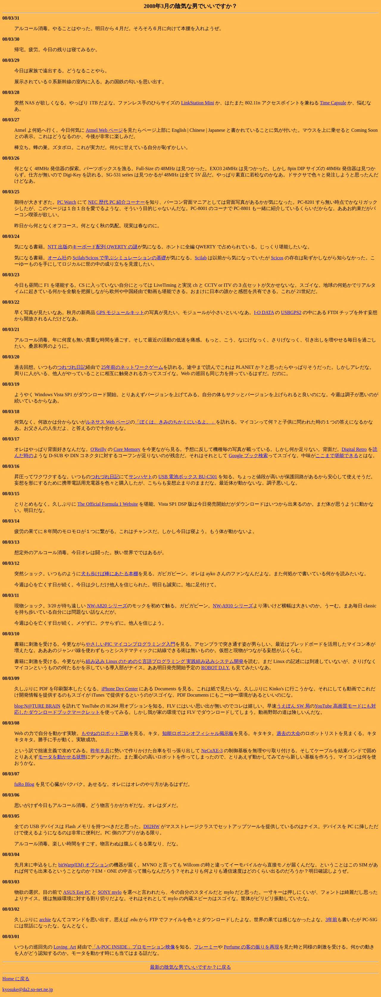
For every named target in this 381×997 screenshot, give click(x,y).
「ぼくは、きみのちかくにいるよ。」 (175, 421)
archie (45, 919)
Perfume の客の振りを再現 (251, 946)
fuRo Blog (24, 784)
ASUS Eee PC (76, 892)
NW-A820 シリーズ (107, 605)
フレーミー (206, 946)
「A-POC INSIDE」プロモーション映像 (133, 946)
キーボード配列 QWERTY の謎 (105, 246)
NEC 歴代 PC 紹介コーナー (116, 202)
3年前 (331, 919)
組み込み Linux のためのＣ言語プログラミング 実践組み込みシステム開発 (164, 661)
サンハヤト (140, 476)
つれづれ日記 (71, 367)
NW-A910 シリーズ (233, 605)
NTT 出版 (58, 246)
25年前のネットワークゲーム (132, 367)
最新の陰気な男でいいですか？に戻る (190, 967)
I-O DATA (264, 312)
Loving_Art (65, 946)
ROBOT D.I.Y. (215, 667)
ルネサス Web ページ (108, 421)
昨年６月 (100, 750)
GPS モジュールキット (120, 312)
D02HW (151, 826)
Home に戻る (15, 978)
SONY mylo (109, 892)
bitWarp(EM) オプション (83, 864)
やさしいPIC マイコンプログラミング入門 (130, 644)
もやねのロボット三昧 (105, 733)
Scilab (201, 257)
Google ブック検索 (248, 455)
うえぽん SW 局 (293, 705)
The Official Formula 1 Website (107, 504)
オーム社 (57, 257)
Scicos (277, 257)
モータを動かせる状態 (62, 756)
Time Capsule (333, 102)
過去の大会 (288, 733)
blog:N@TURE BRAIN (37, 705)
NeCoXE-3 (212, 750)
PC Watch (66, 202)
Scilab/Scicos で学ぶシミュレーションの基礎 (119, 257)
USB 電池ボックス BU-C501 (187, 476)
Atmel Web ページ (104, 130)
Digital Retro (354, 449)
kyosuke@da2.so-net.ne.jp (27, 989)
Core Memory (127, 449)
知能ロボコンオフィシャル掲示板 (198, 733)
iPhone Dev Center (120, 688)
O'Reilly (98, 449)
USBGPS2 (291, 312)
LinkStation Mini (197, 102)
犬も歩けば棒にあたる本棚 (109, 573)
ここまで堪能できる (337, 455)
